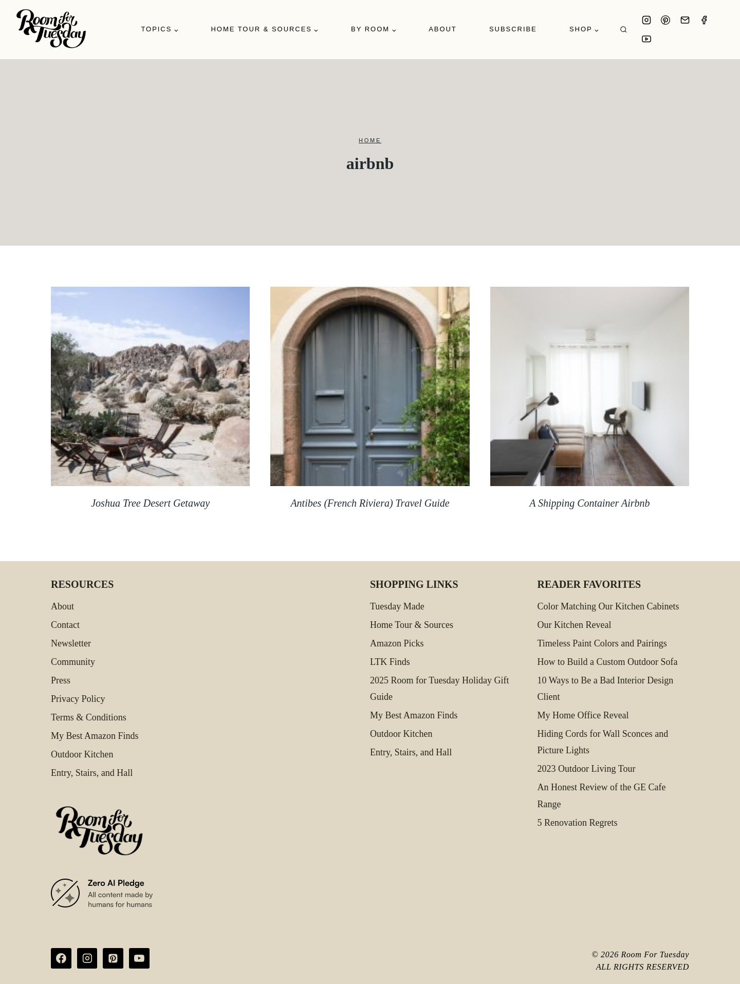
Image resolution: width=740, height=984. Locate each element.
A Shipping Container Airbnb (589, 503)
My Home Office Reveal (583, 715)
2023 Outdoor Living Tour (587, 769)
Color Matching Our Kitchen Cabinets (608, 606)
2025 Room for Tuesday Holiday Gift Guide (439, 688)
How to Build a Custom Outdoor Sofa (608, 662)
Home (370, 140)
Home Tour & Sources (411, 625)
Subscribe (513, 29)
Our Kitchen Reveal (575, 625)
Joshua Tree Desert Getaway (150, 503)
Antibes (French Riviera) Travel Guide (369, 503)
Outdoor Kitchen (82, 754)
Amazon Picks (396, 643)
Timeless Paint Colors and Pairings (602, 643)
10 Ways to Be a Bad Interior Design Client (606, 688)
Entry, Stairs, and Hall (92, 773)
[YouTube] (646, 39)
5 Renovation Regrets (578, 823)
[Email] (685, 20)
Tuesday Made (397, 606)
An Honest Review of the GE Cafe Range (602, 795)
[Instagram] (646, 20)
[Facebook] (704, 20)
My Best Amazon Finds (95, 736)
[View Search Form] (623, 29)
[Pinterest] (665, 20)
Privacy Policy (78, 699)
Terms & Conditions (88, 717)
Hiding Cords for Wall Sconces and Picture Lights (603, 742)
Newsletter (71, 643)
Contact (65, 625)
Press (60, 680)
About (443, 29)
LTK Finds (390, 662)
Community (73, 662)
